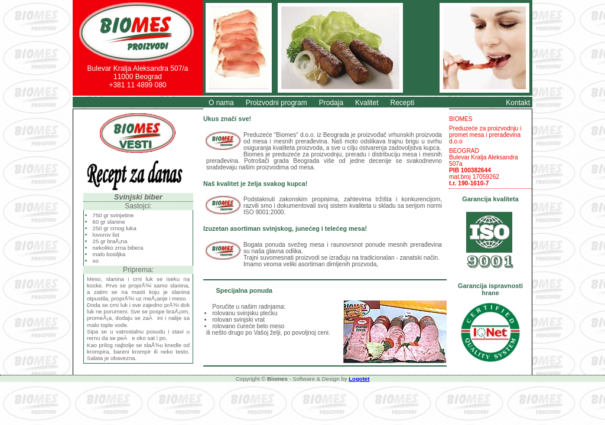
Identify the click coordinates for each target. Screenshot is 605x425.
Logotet (359, 378)
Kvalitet (366, 103)
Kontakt (518, 103)
